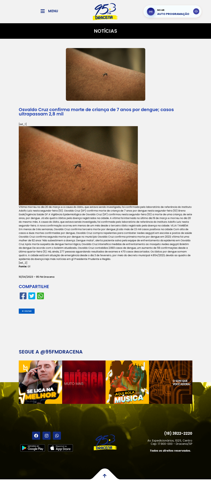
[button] (27, 311)
